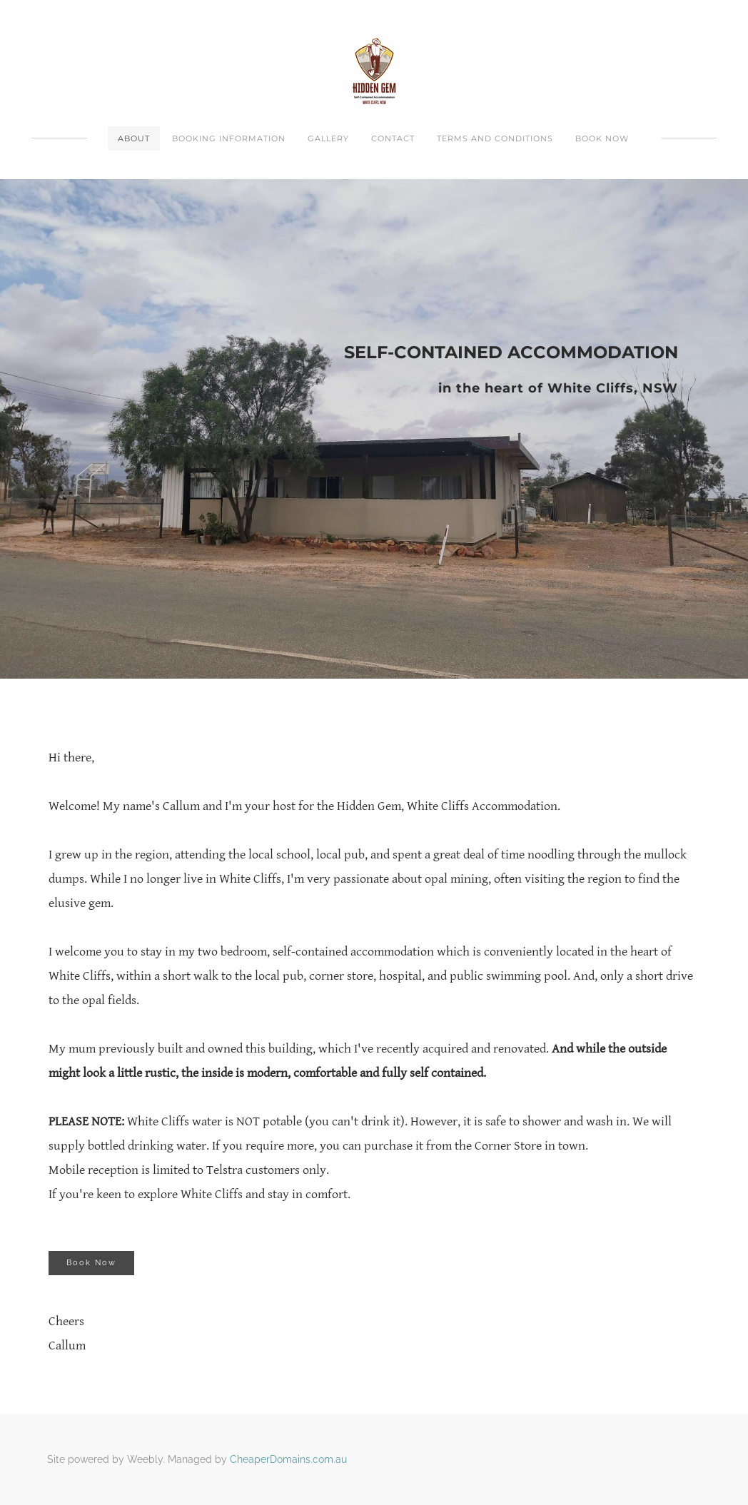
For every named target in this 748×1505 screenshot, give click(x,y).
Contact (393, 138)
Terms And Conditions (495, 138)
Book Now (602, 138)
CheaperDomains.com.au (288, 1459)
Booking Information (228, 138)
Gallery (328, 138)
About (134, 138)
